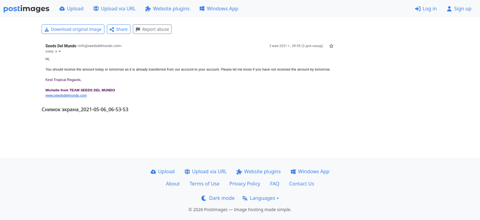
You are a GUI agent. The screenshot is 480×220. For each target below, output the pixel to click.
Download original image (73, 29)
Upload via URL (114, 8)
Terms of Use (204, 183)
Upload (71, 8)
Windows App (218, 8)
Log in (426, 8)
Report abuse (152, 29)
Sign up (459, 8)
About (173, 183)
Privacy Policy (244, 183)
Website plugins (167, 8)
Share (119, 29)
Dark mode (217, 198)
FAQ (274, 183)
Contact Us (301, 183)
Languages (258, 198)
